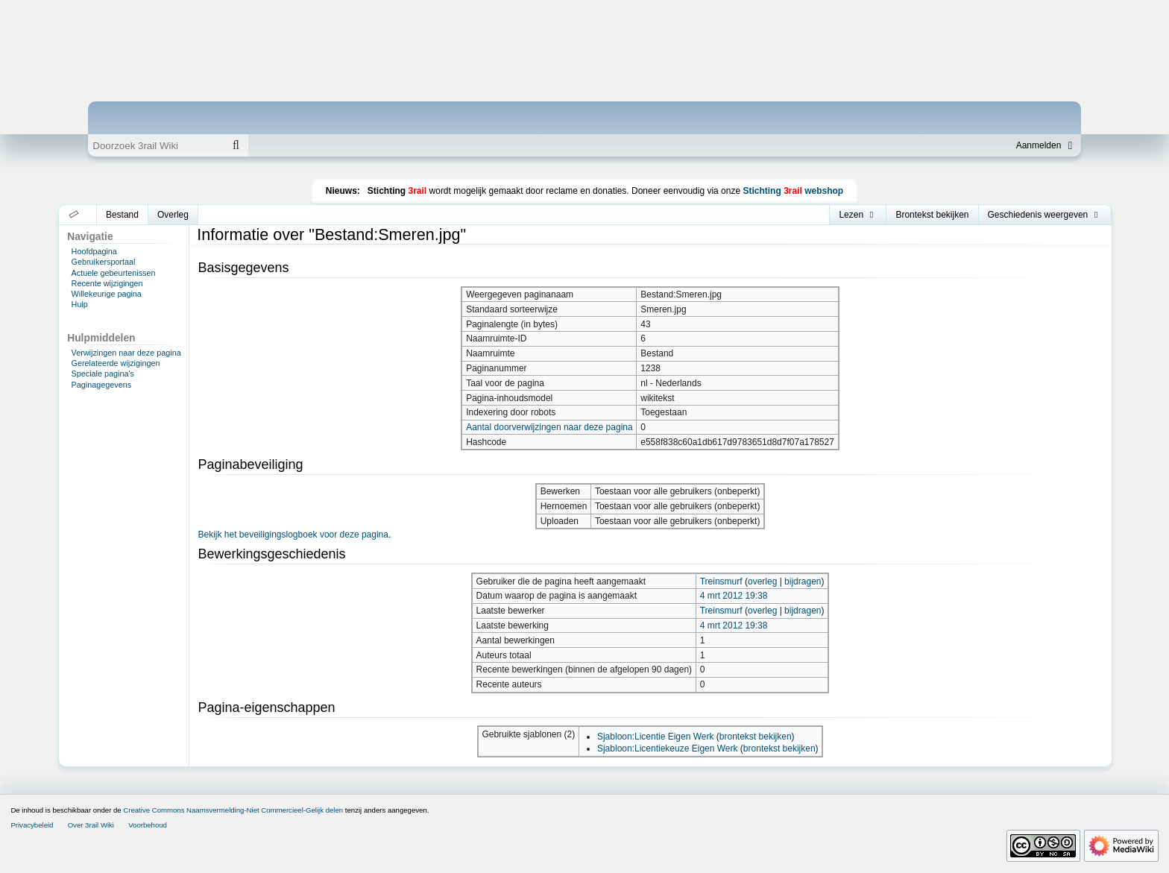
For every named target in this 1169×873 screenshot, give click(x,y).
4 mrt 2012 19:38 (734, 595)
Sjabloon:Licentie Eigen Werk (655, 736)
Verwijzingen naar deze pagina (126, 352)
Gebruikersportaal (104, 261)
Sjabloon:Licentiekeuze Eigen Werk (667, 748)
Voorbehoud (147, 825)
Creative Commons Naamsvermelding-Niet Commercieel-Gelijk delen (233, 810)
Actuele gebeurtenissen (114, 272)
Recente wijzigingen (107, 283)
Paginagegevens (101, 384)
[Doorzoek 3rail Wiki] (156, 145)
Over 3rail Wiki (91, 825)
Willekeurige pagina (107, 293)
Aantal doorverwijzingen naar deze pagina (549, 427)
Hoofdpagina (94, 251)
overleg (762, 581)
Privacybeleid (31, 825)
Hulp (80, 304)
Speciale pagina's (103, 373)
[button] (74, 214)
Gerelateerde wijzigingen (116, 363)
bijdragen (802, 581)
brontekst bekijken (755, 736)
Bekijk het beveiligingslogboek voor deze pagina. (294, 534)
